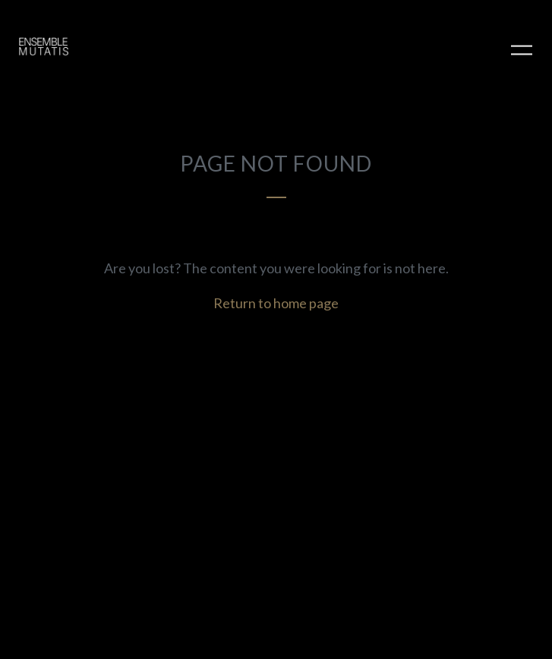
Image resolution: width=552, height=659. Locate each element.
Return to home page (276, 303)
